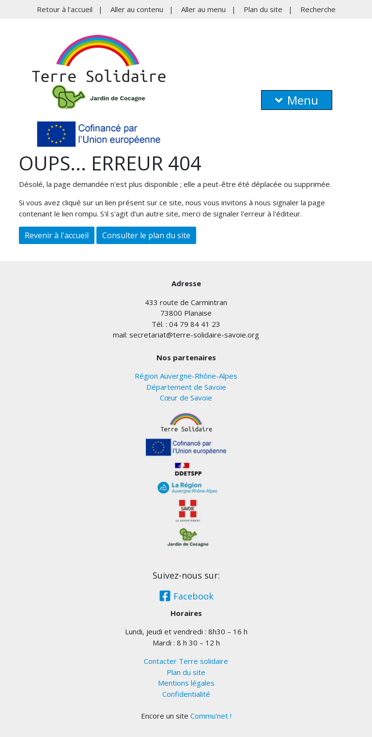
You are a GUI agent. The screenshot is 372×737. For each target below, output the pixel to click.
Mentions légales (186, 683)
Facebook (186, 596)
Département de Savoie (186, 387)
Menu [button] (296, 100)
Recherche (318, 9)
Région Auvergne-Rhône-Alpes (186, 376)
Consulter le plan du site (146, 235)
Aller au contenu (136, 9)
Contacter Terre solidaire (186, 661)
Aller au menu (203, 9)
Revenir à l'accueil (57, 235)
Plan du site (263, 9)
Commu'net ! (211, 716)
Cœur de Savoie (186, 397)
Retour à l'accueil (65, 9)
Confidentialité (186, 694)
